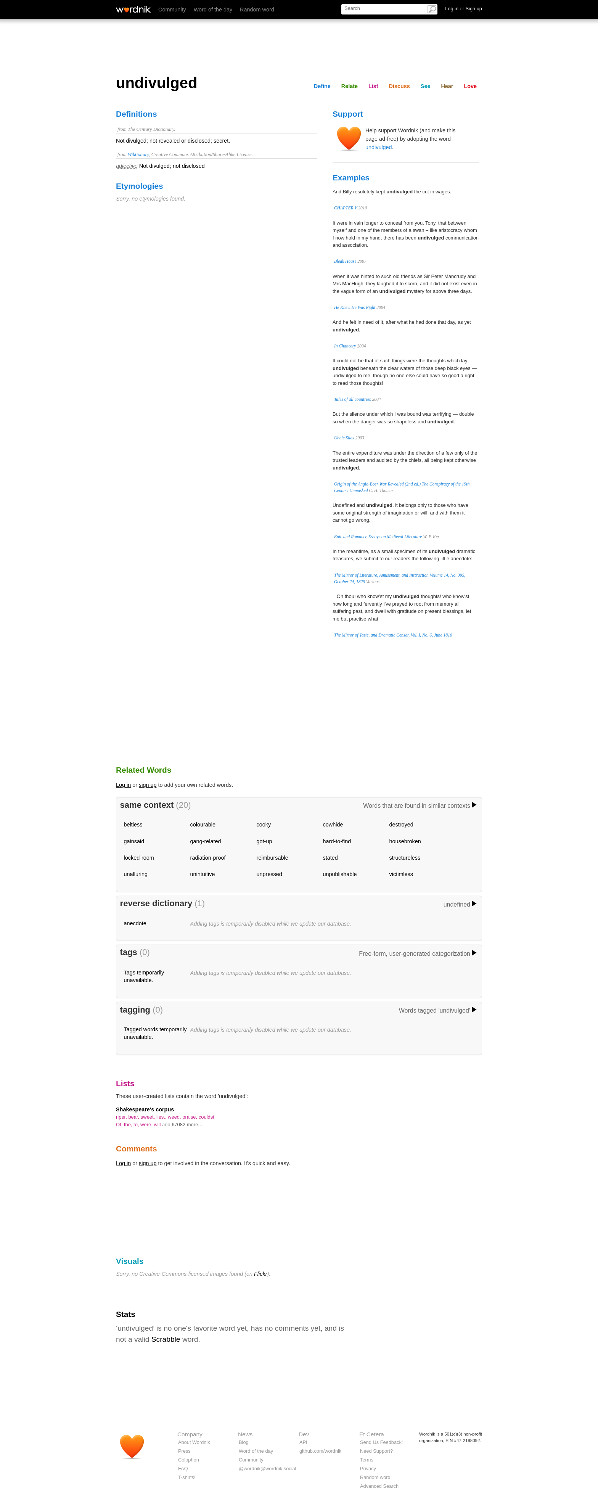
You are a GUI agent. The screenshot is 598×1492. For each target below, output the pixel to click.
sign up (147, 785)
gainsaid (134, 841)
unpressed (269, 874)
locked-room (139, 858)
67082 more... (187, 1124)
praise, (190, 1117)
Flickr (260, 1274)
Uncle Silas (344, 438)
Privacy (368, 1468)
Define (322, 86)
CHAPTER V (345, 208)
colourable (202, 825)
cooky (264, 825)
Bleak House (345, 261)
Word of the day (213, 9)
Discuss (399, 86)
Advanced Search (379, 1486)
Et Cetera (371, 1434)
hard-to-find (337, 841)
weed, (175, 1117)
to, (136, 1124)
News (245, 1434)
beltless (133, 825)
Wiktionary (138, 154)
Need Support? (376, 1451)
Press (184, 1451)
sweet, (148, 1117)
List (373, 86)
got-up (264, 841)
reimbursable (272, 858)
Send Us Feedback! (381, 1442)
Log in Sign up (463, 8)
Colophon (188, 1460)
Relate (349, 86)
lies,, (162, 1117)
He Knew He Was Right (354, 307)
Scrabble (165, 1339)
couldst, (207, 1117)
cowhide (333, 825)
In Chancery (345, 346)
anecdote (135, 923)
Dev (304, 1434)
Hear (447, 86)
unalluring (136, 874)
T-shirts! (187, 1477)
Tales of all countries (352, 399)
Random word (257, 9)
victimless (401, 874)
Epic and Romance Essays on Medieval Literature (378, 536)
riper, (122, 1117)
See (426, 86)
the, (128, 1124)
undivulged (378, 147)
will (158, 1124)
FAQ (183, 1468)
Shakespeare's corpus (145, 1109)
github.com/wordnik (320, 1451)
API (303, 1442)
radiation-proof (208, 858)
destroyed (401, 825)
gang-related (205, 841)
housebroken (405, 841)
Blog (244, 1442)
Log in (123, 785)
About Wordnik (194, 1442)
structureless (405, 858)
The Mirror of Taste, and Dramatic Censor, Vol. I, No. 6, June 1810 (393, 635)
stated (330, 858)
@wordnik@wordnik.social (267, 1468)
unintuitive (202, 874)
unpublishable (340, 874)
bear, (134, 1117)
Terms (366, 1460)
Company (190, 1434)
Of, (120, 1124)
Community (172, 9)
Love (470, 86)
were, (147, 1124)
